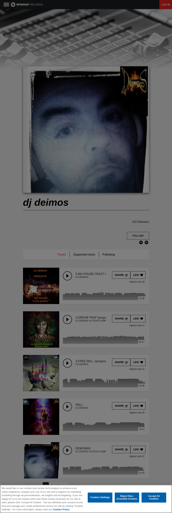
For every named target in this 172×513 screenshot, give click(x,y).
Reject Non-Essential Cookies (127, 497)
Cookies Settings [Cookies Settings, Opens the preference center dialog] (100, 497)
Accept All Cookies (154, 497)
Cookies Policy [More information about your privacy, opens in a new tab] (61, 509)
